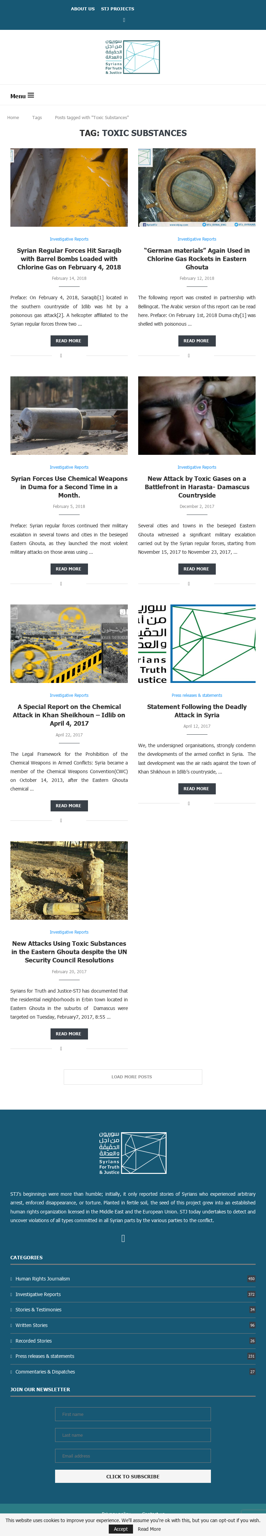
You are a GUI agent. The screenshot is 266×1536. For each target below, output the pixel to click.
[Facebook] (124, 19)
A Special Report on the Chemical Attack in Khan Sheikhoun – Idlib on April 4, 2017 (69, 714)
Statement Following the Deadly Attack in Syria (197, 710)
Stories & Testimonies (136, 1309)
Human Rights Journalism (136, 1278)
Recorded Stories (136, 1340)
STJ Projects (117, 8)
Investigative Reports (136, 1294)
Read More (149, 1529)
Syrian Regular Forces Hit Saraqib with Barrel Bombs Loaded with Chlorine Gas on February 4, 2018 (69, 258)
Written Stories (136, 1325)
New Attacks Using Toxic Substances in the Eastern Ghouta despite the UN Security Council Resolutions (69, 951)
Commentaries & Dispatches (136, 1371)
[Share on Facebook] (61, 355)
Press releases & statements (136, 1356)
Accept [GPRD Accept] (121, 1529)
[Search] (252, 95)
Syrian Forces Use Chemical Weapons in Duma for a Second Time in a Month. (69, 486)
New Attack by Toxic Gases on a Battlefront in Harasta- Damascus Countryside (197, 486)
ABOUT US (83, 8)
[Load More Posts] (133, 1077)
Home (13, 117)
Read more (68, 340)
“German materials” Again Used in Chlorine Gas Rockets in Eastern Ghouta (197, 258)
